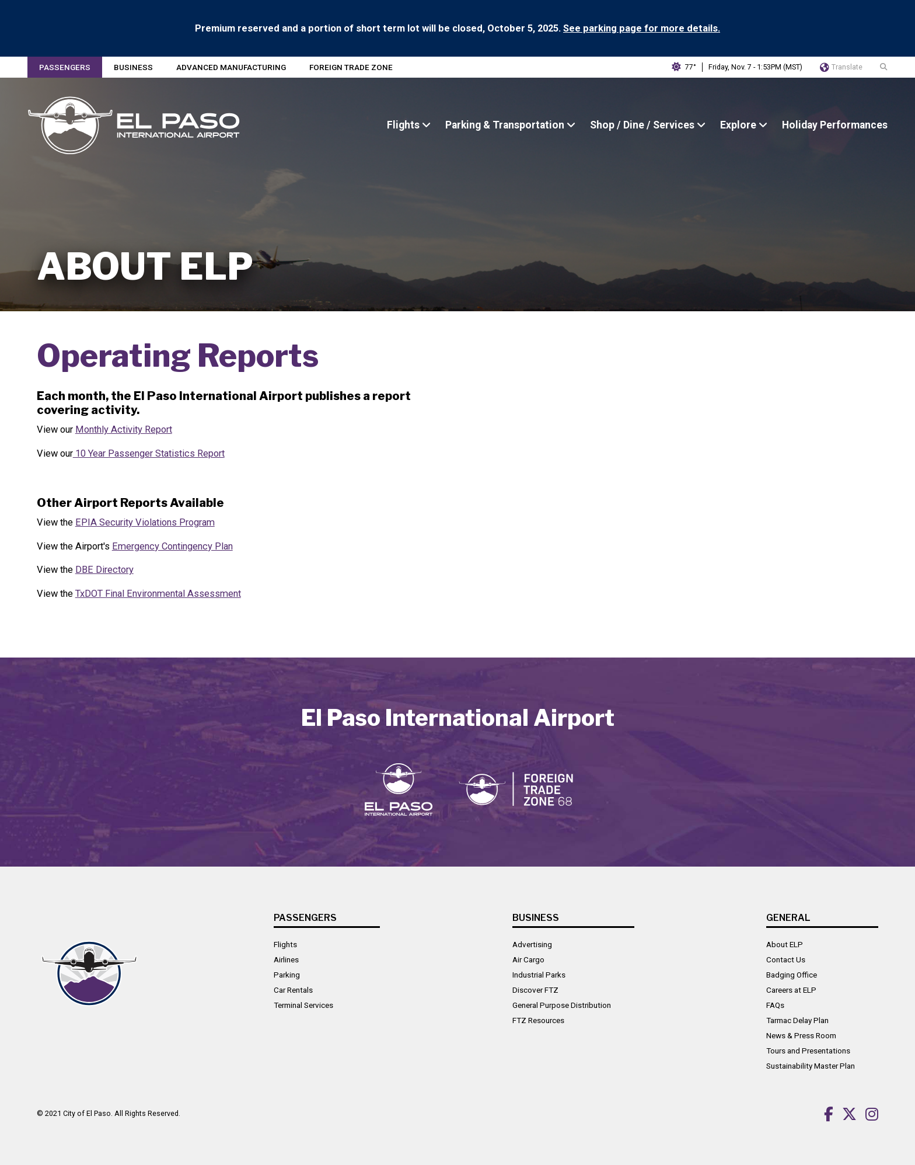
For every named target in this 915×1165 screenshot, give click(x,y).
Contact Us (785, 959)
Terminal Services (303, 1005)
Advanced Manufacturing (231, 67)
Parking (287, 974)
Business (133, 67)
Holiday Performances (835, 125)
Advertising (532, 944)
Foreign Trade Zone (351, 67)
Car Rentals (293, 989)
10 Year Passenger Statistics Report (149, 453)
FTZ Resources (538, 1020)
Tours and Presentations (808, 1050)
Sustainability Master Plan (810, 1065)
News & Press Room (801, 1035)
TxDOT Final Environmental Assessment (158, 593)
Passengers (64, 67)
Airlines (286, 959)
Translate (841, 66)
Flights (285, 944)
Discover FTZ (535, 989)
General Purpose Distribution (561, 1005)
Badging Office (791, 974)
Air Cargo (528, 959)
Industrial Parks (538, 974)
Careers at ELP (791, 989)
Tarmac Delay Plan (797, 1020)
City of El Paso (87, 1113)
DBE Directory (104, 569)
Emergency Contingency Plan (172, 546)
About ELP (784, 944)
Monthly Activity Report (123, 429)
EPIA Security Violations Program (145, 522)
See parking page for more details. (641, 28)
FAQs (775, 1005)
